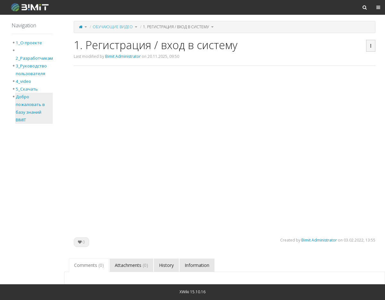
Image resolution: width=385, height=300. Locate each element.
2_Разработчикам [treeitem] (34, 58)
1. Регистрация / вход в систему (176, 27)
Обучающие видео (113, 27)
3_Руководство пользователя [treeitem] (31, 69)
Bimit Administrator (123, 56)
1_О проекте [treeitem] (29, 43)
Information (197, 265)
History (166, 265)
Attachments (131, 265)
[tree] (32, 81)
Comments (89, 265)
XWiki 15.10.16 (192, 292)
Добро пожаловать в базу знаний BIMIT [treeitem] (30, 108)
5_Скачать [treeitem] (27, 89)
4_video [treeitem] (23, 81)
